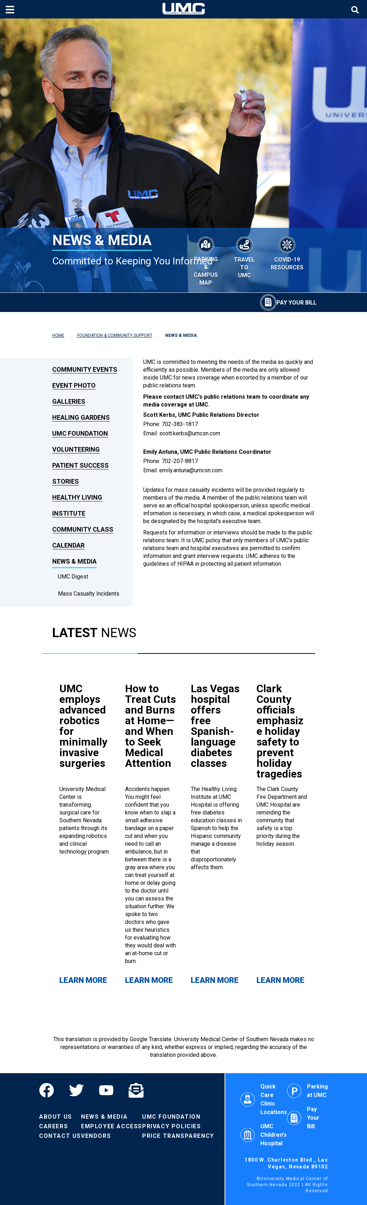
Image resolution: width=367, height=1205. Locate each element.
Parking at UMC (307, 1090)
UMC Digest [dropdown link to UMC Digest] (73, 576)
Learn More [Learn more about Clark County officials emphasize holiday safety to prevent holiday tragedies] (280, 980)
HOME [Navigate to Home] (58, 335)
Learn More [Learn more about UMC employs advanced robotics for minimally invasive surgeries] (83, 980)
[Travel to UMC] (244, 256)
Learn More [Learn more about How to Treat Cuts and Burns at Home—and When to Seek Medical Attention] (149, 980)
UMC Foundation (171, 1116)
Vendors (96, 1136)
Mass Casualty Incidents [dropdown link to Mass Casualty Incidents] (88, 593)
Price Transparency (178, 1136)
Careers (53, 1126)
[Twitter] (76, 1090)
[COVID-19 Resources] (287, 252)
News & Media (104, 1116)
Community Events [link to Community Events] (84, 369)
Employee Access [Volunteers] (111, 1126)
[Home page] (183, 9)
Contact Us (60, 1136)
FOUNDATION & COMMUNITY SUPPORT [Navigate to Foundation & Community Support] (114, 335)
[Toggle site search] (356, 9)
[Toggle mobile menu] (10, 9)
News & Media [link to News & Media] (74, 561)
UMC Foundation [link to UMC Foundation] (80, 433)
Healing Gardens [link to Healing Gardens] (81, 417)
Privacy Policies (171, 1126)
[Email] (136, 1090)
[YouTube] (106, 1090)
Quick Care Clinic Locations (264, 1099)
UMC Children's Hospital (264, 1135)
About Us (55, 1116)
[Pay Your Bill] (288, 302)
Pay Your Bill (303, 1118)
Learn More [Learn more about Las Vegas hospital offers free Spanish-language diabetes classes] (215, 980)
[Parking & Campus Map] (206, 260)
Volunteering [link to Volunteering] (76, 449)
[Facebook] (50, 1090)
